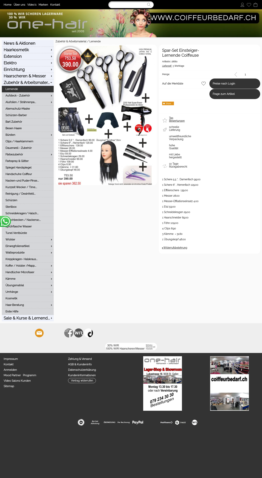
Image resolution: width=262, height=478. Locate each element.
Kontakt (55, 4)
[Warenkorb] (255, 4)
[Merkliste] (249, 4)
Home (7, 4)
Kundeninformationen (82, 375)
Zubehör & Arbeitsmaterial (17, 41)
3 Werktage (146, 66)
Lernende (41, 41)
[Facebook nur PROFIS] (68, 333)
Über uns (19, 4)
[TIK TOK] (88, 333)
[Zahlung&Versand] (78, 333)
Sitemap (9, 386)
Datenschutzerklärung (82, 369)
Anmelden (10, 369)
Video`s (31, 4)
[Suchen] (131, 4)
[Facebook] (49, 333)
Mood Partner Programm (20, 375)
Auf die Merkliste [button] (145, 83)
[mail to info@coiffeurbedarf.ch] (39, 333)
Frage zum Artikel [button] (210, 94)
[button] (147, 120)
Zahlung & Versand (80, 359)
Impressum (11, 359)
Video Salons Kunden (17, 380)
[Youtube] (58, 333)
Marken (43, 4)
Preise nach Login (210, 83)
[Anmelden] (242, 4)
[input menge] (245, 74)
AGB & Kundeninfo (80, 364)
